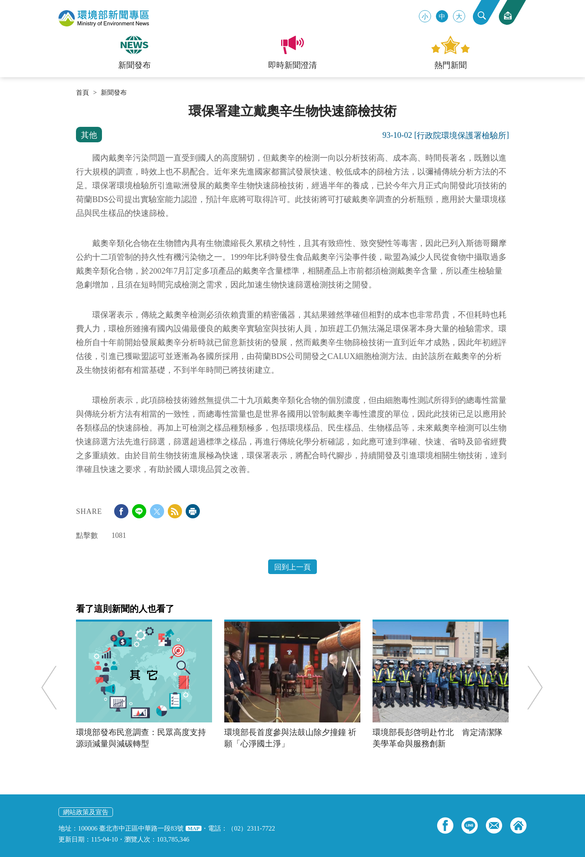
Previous (52, 687)
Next (531, 687)
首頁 (82, 92)
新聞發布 (114, 92)
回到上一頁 (292, 567)
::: (78, 106)
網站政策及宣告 (85, 812)
